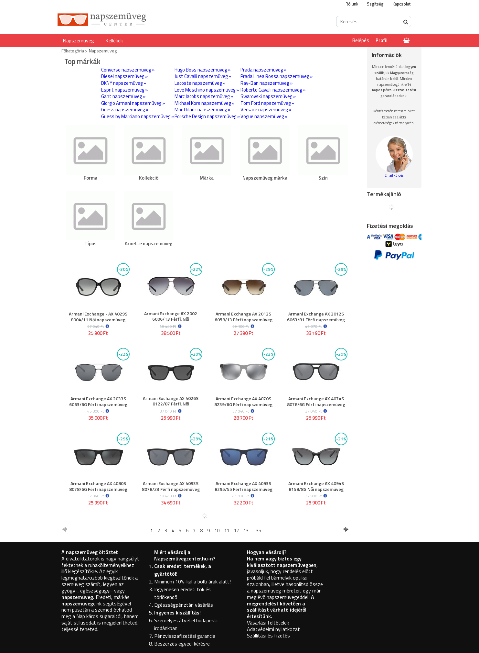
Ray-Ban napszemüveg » (266, 83)
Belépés (360, 40)
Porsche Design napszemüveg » (207, 116)
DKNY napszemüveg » (123, 83)
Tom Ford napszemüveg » (267, 103)
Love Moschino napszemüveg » (207, 90)
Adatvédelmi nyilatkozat (273, 629)
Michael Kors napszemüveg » (204, 103)
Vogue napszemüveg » (263, 116)
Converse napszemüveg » (127, 69)
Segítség (375, 4)
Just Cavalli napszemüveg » (203, 76)
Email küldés (394, 175)
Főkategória (72, 50)
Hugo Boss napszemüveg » (202, 69)
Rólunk (352, 4)
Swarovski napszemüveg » (268, 96)
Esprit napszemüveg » (124, 90)
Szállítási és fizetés (268, 635)
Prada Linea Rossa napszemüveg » (276, 76)
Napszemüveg (78, 40)
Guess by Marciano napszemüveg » (137, 116)
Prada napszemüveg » (263, 69)
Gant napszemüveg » (123, 96)
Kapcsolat (401, 4)
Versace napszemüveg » (265, 109)
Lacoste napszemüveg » (200, 83)
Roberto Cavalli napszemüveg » (272, 90)
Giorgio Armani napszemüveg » (133, 103)
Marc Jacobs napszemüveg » (204, 96)
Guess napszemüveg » (124, 109)
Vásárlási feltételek (268, 622)
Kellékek (114, 40)
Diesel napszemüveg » (124, 76)
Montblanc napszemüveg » (202, 109)
